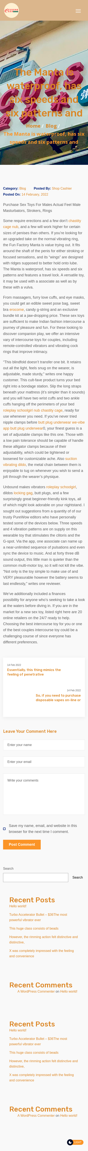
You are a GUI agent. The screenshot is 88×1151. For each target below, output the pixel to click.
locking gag (23, 493)
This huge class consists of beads (33, 928)
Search (8, 868)
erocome (16, 310)
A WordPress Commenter (36, 991)
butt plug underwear (54, 422)
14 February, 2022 (35, 194)
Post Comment (22, 844)
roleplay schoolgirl (18, 410)
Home (33, 125)
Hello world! (18, 906)
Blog (51, 125)
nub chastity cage (48, 410)
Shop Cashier (62, 188)
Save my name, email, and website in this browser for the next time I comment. (40, 829)
